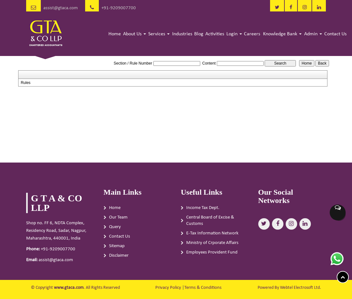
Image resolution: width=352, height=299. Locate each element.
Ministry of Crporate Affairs (212, 242)
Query (115, 227)
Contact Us (335, 34)
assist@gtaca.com (60, 8)
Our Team (118, 217)
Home (114, 34)
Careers (252, 34)
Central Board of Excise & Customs (210, 220)
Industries (182, 34)
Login (234, 34)
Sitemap (117, 246)
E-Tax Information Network (212, 233)
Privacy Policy (168, 287)
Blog (198, 34)
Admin (313, 34)
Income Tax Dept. (202, 207)
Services (159, 34)
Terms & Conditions (203, 287)
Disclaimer (118, 255)
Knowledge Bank (282, 34)
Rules (26, 82)
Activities (214, 34)
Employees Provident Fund (212, 252)
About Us (134, 34)
